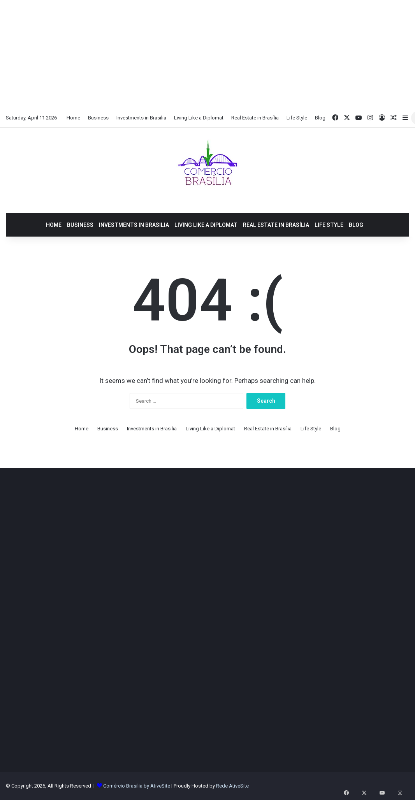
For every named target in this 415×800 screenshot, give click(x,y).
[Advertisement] (207, 54)
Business (98, 118)
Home (73, 118)
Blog (320, 118)
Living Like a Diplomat (198, 118)
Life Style (297, 118)
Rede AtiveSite (232, 786)
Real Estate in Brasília (255, 118)
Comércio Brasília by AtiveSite (137, 786)
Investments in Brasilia (141, 118)
